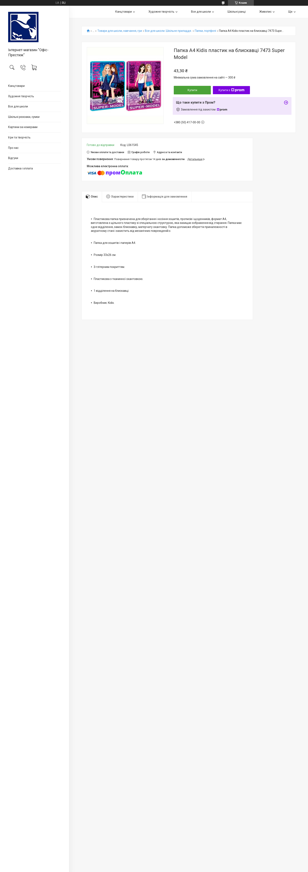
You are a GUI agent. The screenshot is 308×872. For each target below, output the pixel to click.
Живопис (265, 11)
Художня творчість (21, 96)
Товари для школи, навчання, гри (119, 30)
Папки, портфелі (205, 30)
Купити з (231, 90)
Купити (192, 90)
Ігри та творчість (19, 137)
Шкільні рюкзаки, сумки (24, 116)
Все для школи (18, 106)
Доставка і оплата (20, 168)
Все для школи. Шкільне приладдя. (168, 30)
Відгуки (13, 158)
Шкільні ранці (237, 11)
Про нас (13, 147)
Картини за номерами (22, 127)
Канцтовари (16, 85)
